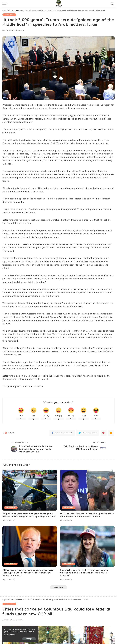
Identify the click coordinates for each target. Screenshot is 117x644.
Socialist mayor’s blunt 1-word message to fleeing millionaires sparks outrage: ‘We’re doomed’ (84, 573)
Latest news (9, 14)
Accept (29, 639)
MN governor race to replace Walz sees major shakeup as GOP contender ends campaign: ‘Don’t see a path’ (28, 573)
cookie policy (9, 634)
